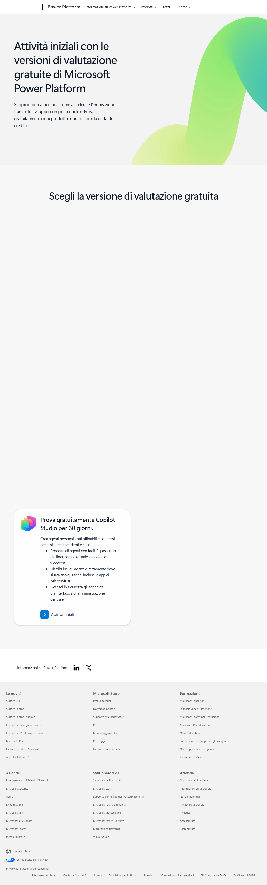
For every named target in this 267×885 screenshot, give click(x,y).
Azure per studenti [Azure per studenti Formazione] (191, 757)
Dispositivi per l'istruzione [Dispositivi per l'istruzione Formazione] (196, 709)
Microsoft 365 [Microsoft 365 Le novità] (14, 741)
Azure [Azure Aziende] (9, 796)
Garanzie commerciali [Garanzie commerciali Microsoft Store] (106, 749)
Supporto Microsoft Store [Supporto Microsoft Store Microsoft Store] (108, 717)
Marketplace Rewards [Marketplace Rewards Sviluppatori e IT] (106, 829)
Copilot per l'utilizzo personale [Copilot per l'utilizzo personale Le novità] (25, 733)
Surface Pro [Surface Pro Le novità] (13, 701)
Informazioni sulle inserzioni (177, 875)
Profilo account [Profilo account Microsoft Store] (102, 701)
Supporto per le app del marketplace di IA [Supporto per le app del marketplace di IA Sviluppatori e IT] (118, 796)
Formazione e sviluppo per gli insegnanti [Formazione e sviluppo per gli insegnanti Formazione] (204, 741)
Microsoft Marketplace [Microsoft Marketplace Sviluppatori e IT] (107, 812)
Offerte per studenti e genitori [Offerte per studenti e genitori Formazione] (198, 749)
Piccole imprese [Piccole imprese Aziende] (15, 837)
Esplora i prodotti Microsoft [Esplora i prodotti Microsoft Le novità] (23, 749)
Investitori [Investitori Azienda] (186, 812)
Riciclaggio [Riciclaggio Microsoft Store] (99, 741)
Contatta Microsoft (75, 875)
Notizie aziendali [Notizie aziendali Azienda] (190, 796)
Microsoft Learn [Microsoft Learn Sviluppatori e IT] (102, 788)
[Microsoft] (23, 7)
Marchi (148, 875)
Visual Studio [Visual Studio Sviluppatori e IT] (101, 837)
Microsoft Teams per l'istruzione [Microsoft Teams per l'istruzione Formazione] (199, 717)
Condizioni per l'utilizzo (123, 875)
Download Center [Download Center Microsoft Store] (104, 709)
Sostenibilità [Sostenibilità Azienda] (187, 829)
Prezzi (165, 7)
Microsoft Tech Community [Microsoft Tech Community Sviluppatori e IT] (109, 804)
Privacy (97, 875)
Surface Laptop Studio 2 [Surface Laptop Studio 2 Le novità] (20, 717)
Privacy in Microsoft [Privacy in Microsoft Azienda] (192, 804)
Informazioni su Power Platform (108, 7)
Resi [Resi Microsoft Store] (95, 725)
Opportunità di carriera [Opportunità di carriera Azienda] (194, 780)
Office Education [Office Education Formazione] (190, 733)
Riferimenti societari (44, 875)
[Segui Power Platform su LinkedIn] (76, 668)
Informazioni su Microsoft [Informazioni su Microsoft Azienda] (195, 788)
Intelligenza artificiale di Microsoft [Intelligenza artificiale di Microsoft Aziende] (27, 780)
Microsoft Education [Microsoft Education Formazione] (192, 701)
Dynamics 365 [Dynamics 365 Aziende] (14, 804)
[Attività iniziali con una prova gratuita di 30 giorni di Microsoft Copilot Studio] (57, 614)
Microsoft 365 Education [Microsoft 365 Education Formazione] (195, 725)
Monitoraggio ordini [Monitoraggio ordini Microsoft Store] (105, 733)
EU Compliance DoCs (213, 875)
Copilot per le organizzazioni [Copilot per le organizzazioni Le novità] (23, 725)
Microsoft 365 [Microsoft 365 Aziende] (14, 812)
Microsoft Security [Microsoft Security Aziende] (17, 788)
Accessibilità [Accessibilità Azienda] (187, 821)
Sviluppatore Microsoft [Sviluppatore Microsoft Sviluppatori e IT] (107, 780)
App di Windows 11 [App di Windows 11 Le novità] (17, 757)
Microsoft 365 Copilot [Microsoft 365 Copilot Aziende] (19, 821)
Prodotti (147, 7)
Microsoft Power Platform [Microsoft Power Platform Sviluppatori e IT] (108, 821)
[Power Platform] (63, 7)
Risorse (181, 7)
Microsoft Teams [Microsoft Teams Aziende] (16, 829)
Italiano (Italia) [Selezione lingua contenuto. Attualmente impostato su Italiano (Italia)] (22, 851)
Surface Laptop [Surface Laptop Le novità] (15, 709)
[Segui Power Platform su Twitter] (89, 668)
